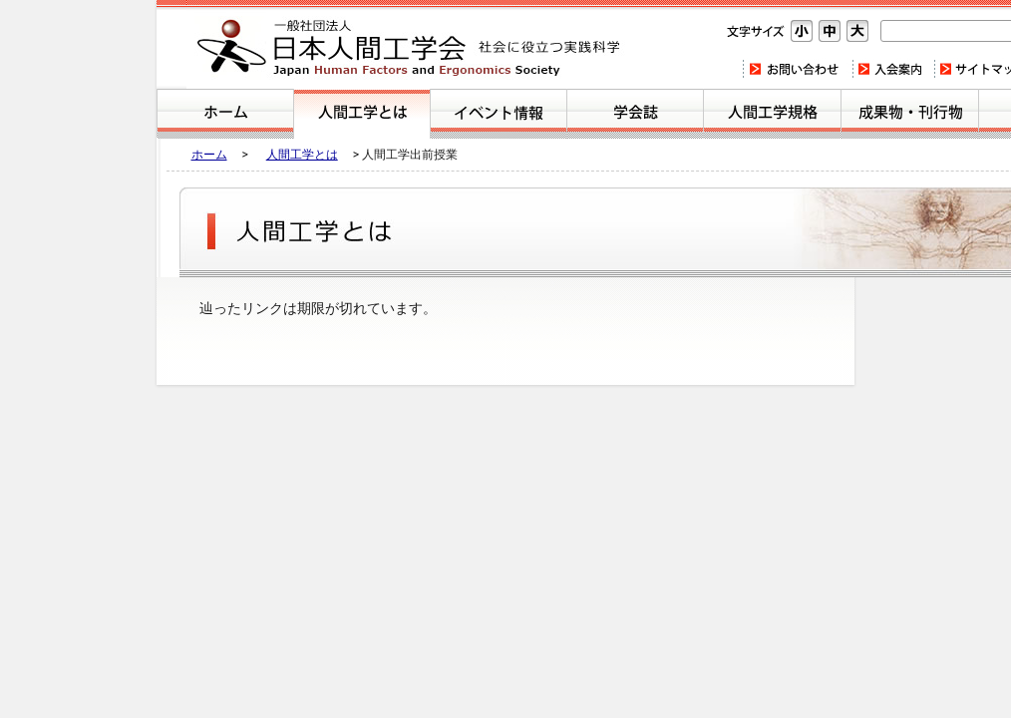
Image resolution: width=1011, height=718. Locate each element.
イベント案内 (498, 114)
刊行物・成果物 (910, 114)
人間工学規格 (772, 114)
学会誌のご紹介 (635, 114)
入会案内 (892, 69)
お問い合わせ (797, 69)
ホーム (225, 114)
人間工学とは (362, 114)
